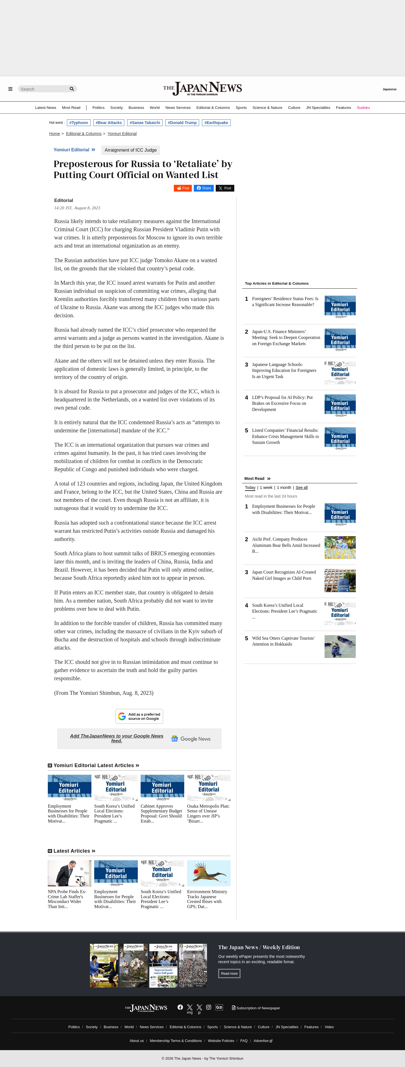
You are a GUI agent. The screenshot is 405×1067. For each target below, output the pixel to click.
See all (302, 488)
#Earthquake (216, 122)
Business (136, 107)
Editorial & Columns (213, 107)
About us (137, 1041)
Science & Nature (267, 107)
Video (329, 1027)
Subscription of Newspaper (256, 1008)
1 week (266, 488)
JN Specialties (318, 107)
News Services (178, 107)
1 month (284, 488)
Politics (99, 107)
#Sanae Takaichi (145, 122)
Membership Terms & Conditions (176, 1041)
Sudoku (363, 107)
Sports (241, 107)
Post (185, 188)
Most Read (71, 107)
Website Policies (221, 1041)
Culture (294, 107)
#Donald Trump (182, 122)
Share (206, 188)
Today (250, 488)
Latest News (45, 107)
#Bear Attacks (109, 122)
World (155, 107)
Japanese (389, 89)
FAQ (244, 1041)
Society (116, 107)
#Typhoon (78, 122)
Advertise (263, 1041)
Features (343, 107)
